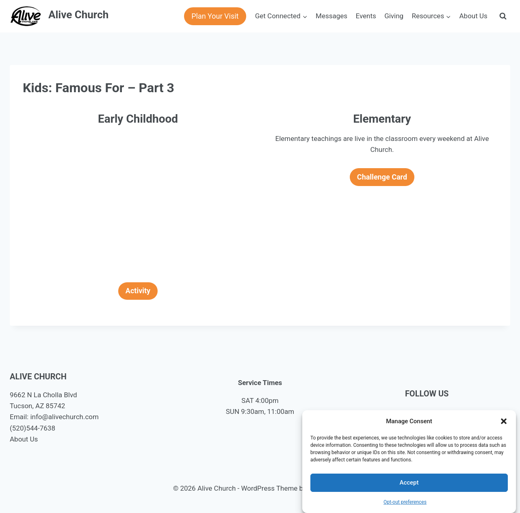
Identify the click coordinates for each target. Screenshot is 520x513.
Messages (331, 16)
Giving (393, 16)
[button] (504, 421)
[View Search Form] (503, 16)
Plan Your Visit (214, 16)
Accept (408, 482)
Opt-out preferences (405, 502)
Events (365, 16)
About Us (473, 16)
